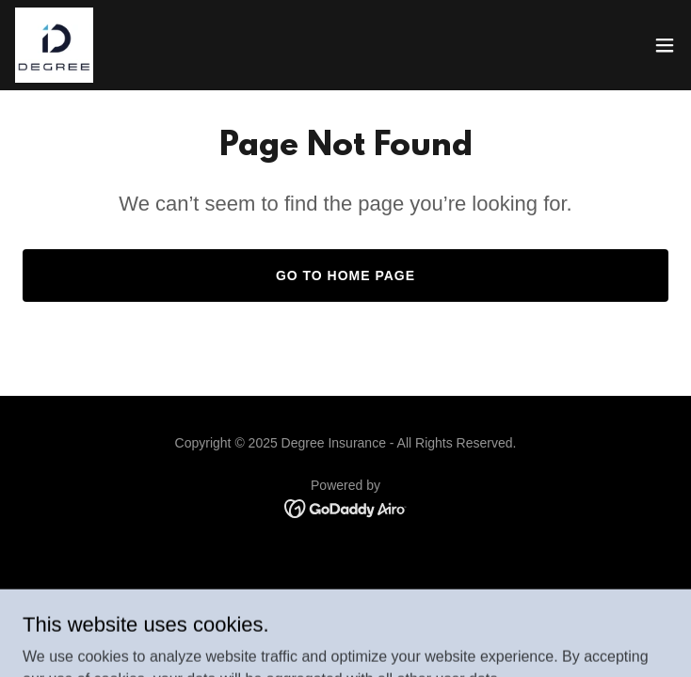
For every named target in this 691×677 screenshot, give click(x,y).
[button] (664, 45)
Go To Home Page (345, 275)
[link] (54, 45)
